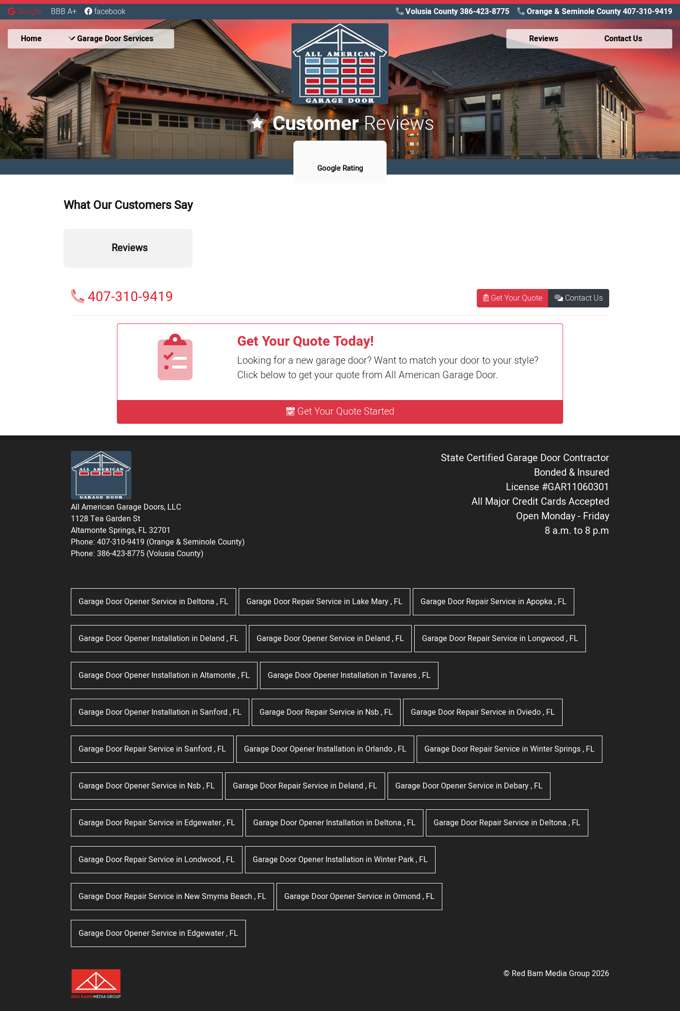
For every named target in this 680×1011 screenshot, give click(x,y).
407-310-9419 (122, 297)
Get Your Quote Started (340, 411)
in (153, 602)
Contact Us (578, 298)
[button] (63, 277)
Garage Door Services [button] (110, 39)
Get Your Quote (512, 298)
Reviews (543, 39)
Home (31, 39)
